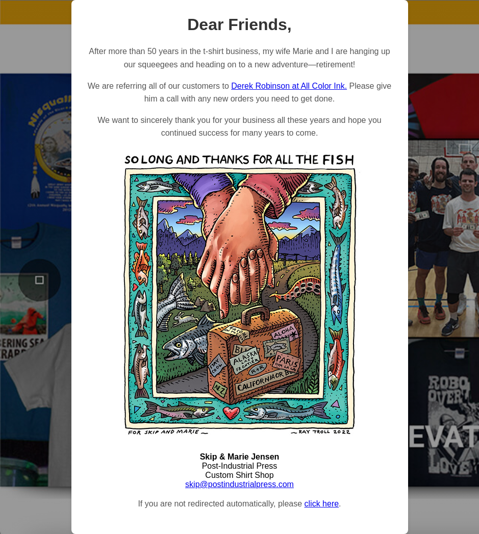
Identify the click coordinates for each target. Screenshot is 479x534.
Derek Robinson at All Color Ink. (289, 86)
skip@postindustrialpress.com (239, 484)
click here (322, 503)
